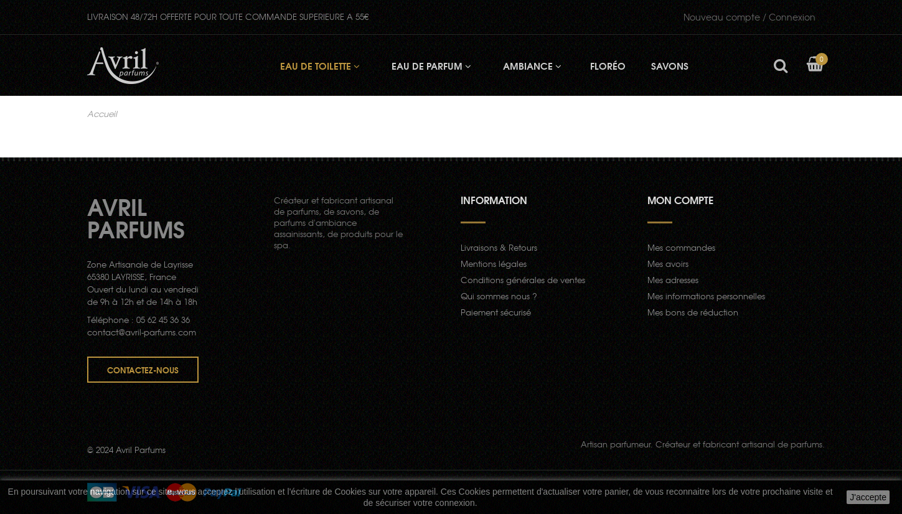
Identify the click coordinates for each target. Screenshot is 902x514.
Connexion (749, 17)
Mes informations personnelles (706, 296)
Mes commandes (681, 247)
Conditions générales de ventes (523, 280)
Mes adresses (672, 280)
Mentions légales (494, 263)
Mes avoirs (667, 263)
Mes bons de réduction (692, 312)
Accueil (102, 113)
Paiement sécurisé (496, 312)
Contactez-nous (143, 369)
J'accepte (868, 497)
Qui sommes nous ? (499, 296)
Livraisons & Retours (499, 247)
